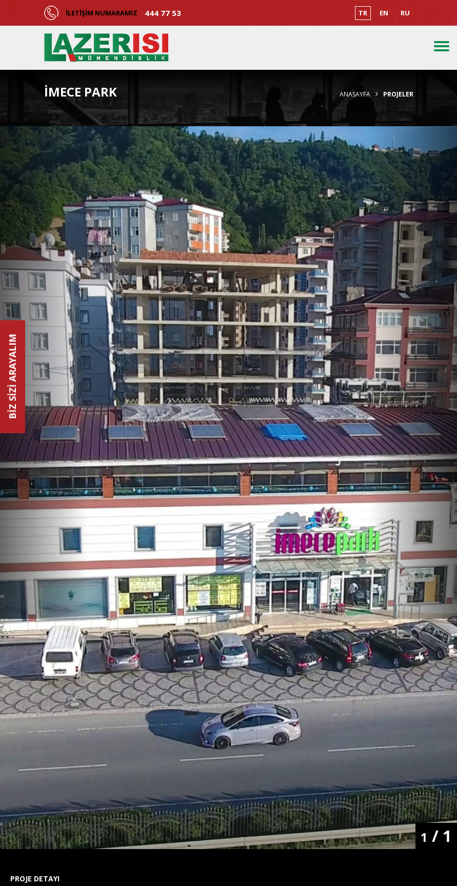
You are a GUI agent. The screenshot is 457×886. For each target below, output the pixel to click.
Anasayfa (355, 94)
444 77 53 (163, 13)
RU (405, 12)
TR (363, 12)
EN (384, 12)
